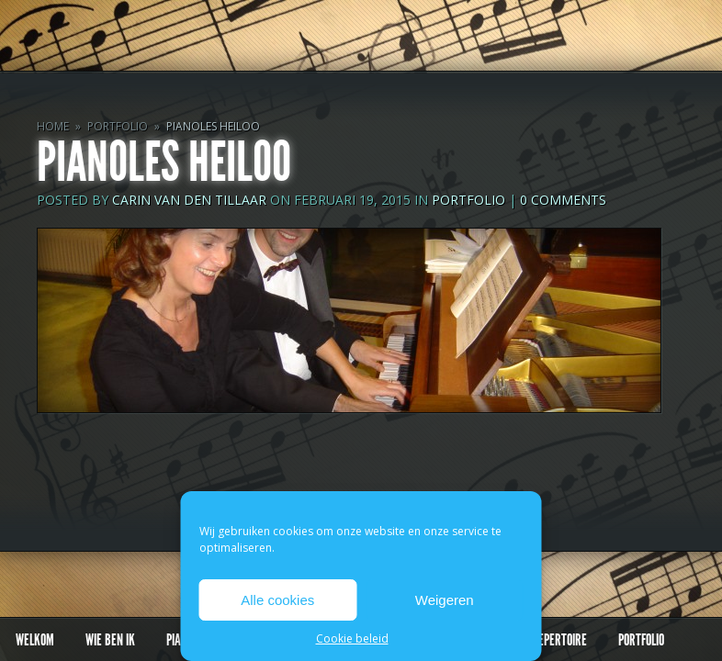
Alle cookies (277, 600)
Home (53, 126)
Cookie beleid (352, 638)
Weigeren (444, 600)
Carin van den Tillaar (189, 199)
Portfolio (117, 126)
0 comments (563, 199)
